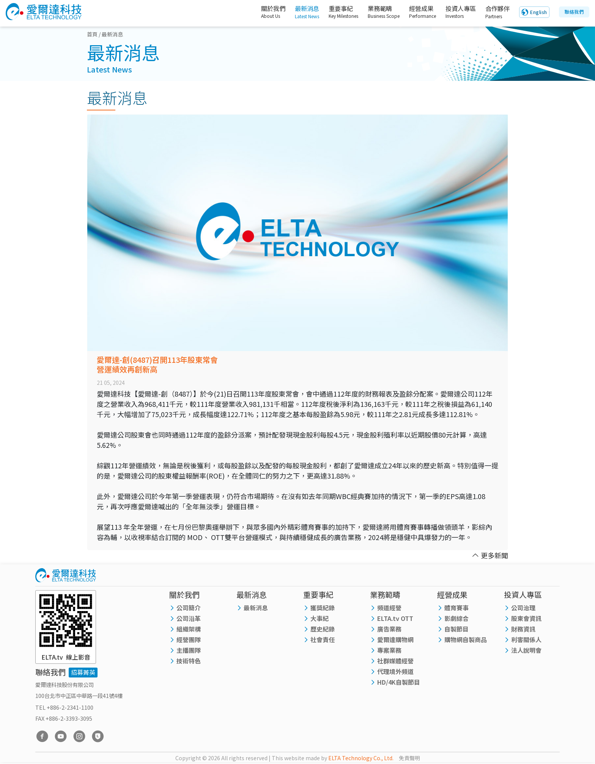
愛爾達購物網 (395, 639)
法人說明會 (526, 650)
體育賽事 (456, 607)
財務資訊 (523, 628)
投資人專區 (456, 12)
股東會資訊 (526, 618)
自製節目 (456, 628)
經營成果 (415, 12)
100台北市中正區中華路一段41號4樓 (79, 695)
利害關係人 (526, 639)
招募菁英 (83, 672)
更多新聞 (490, 555)
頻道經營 (389, 607)
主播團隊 (188, 650)
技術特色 (188, 660)
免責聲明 (409, 758)
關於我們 (261, 12)
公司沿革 (188, 618)
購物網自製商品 (465, 639)
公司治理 (523, 607)
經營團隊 (188, 639)
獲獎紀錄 (322, 607)
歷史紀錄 (322, 628)
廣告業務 (389, 628)
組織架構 (188, 628)
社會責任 (322, 639)
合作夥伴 (496, 12)
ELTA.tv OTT (395, 618)
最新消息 (298, 12)
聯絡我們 (574, 12)
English (538, 12)
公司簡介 (188, 607)
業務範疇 (376, 12)
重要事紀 (336, 12)
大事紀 (319, 618)
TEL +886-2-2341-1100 (64, 707)
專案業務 (389, 650)
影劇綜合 (456, 618)
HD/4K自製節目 (398, 682)
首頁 (92, 34)
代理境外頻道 (395, 671)
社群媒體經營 (395, 660)
